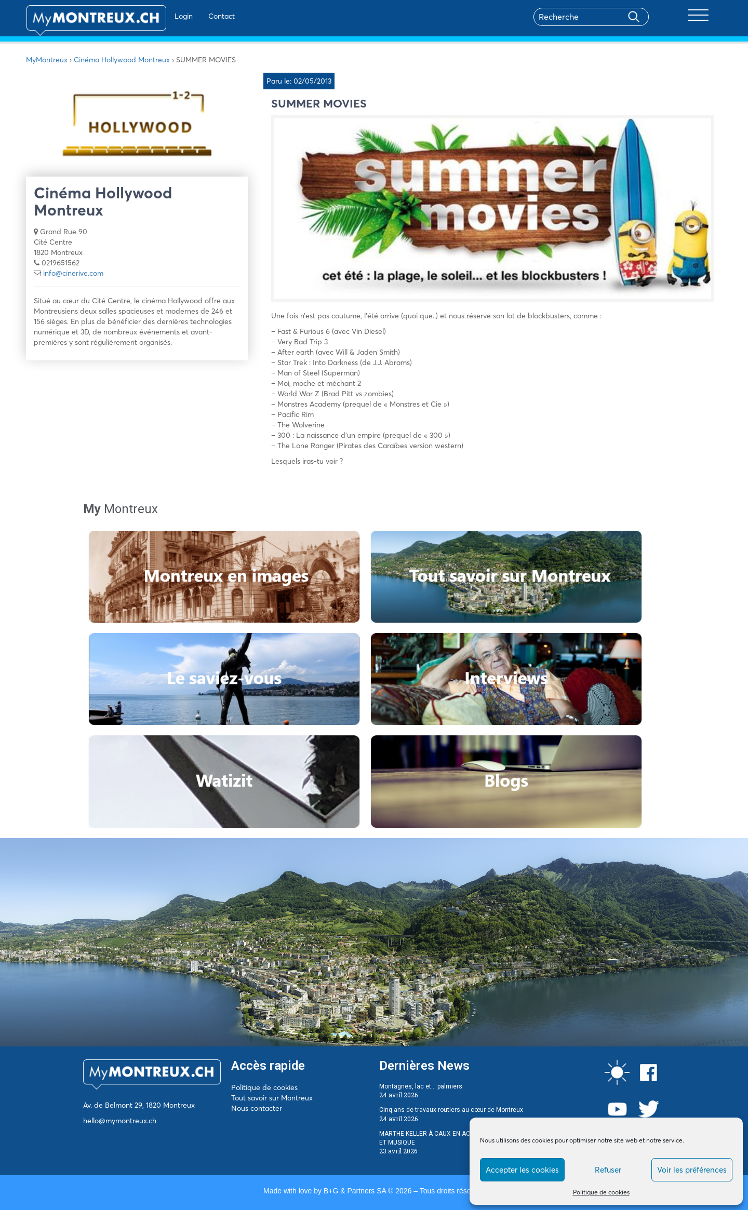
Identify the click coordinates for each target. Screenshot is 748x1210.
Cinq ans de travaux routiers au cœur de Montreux (451, 1109)
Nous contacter (256, 1108)
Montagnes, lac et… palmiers (420, 1086)
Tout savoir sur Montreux (272, 1098)
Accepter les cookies (522, 1170)
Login (153, 16)
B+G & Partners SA (355, 1191)
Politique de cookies (601, 1192)
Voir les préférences (692, 1170)
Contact (191, 16)
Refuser (608, 1170)
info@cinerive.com (73, 273)
